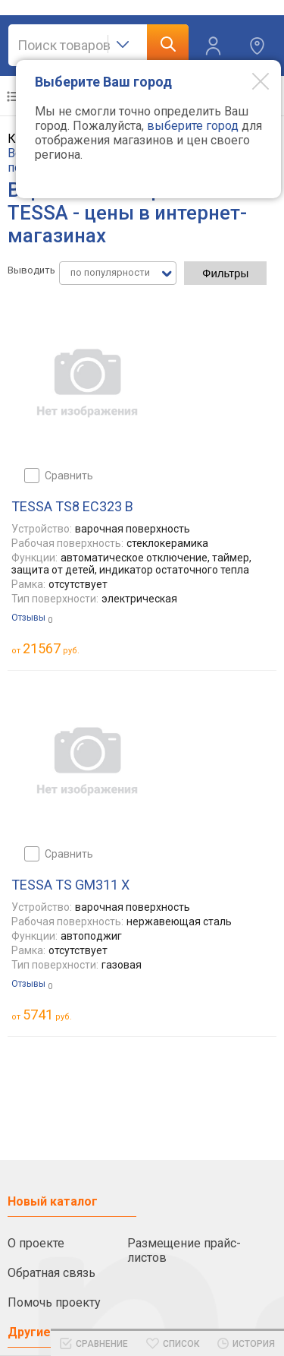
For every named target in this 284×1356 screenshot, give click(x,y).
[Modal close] (249, 80)
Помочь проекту (54, 1302)
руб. (51, 648)
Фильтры (225, 273)
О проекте (36, 1243)
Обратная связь (51, 1273)
